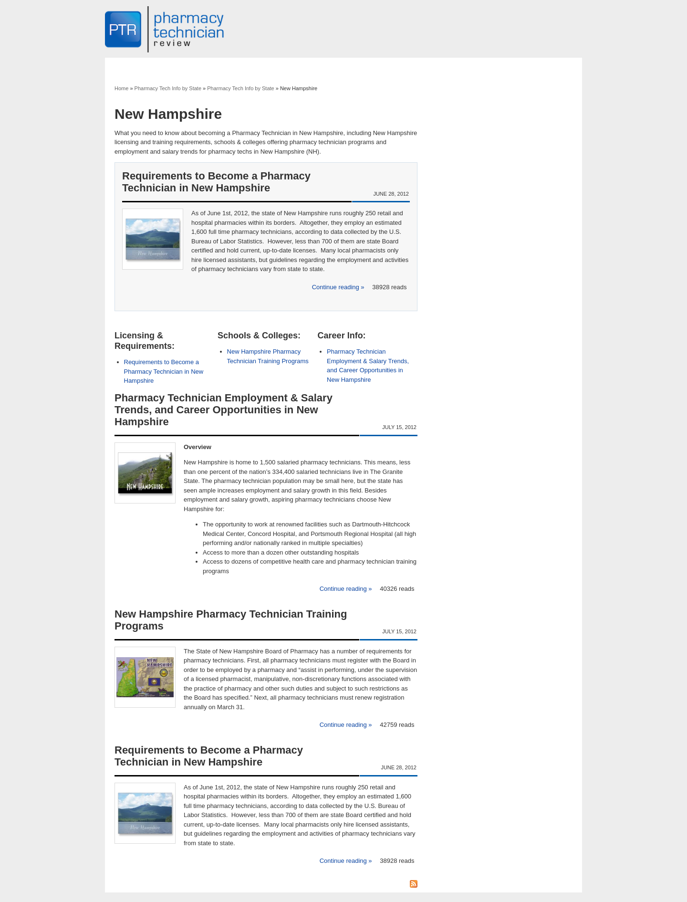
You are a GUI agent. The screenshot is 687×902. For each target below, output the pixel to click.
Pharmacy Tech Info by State (168, 88)
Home (121, 88)
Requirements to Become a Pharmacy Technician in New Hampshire (216, 182)
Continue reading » (339, 287)
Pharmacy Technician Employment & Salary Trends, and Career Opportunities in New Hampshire (223, 410)
